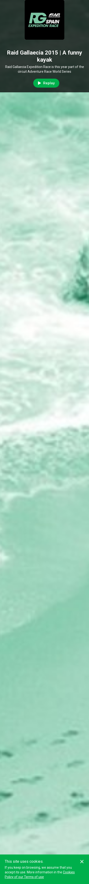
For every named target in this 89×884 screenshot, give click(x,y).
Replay (46, 83)
